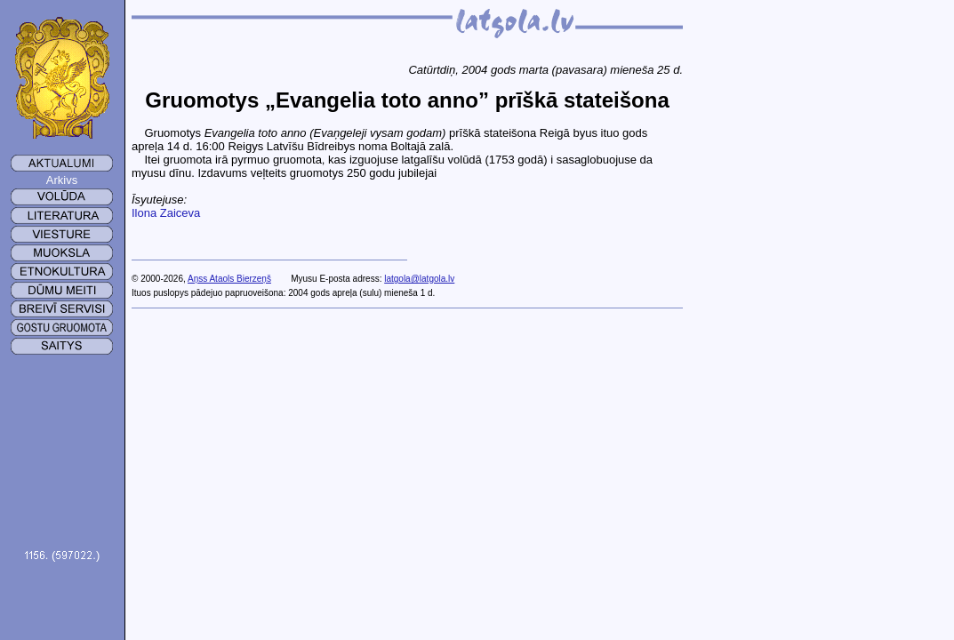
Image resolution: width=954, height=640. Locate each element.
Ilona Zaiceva (166, 213)
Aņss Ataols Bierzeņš (229, 279)
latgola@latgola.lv (419, 279)
